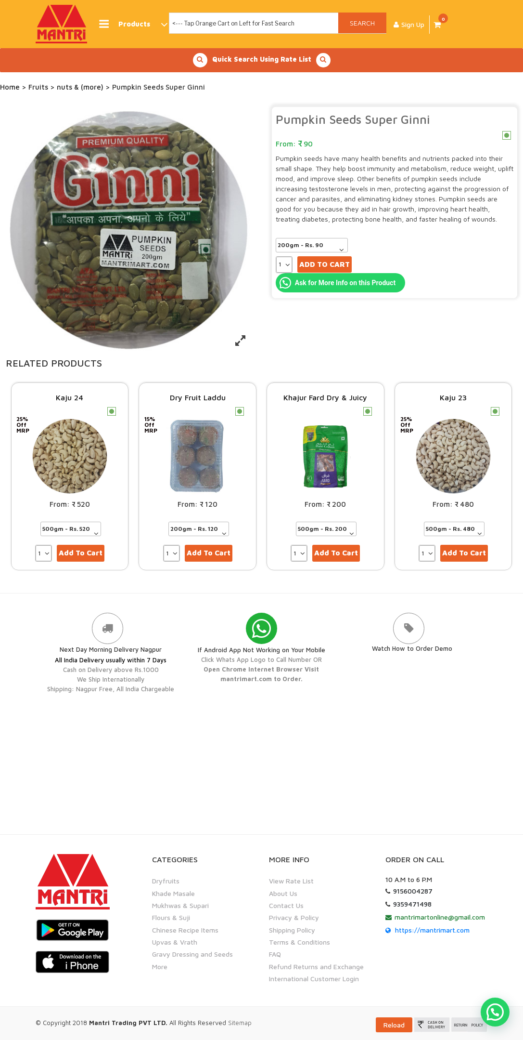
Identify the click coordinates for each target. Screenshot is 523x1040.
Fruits (38, 87)
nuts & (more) (80, 87)
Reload (394, 1024)
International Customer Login (314, 978)
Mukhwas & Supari (180, 905)
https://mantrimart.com (432, 929)
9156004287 (413, 890)
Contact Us (286, 905)
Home (10, 87)
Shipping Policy (292, 929)
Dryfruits (165, 880)
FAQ (275, 954)
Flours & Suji (171, 917)
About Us (283, 893)
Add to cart (324, 264)
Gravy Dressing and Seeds (192, 954)
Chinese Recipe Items (185, 929)
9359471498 (412, 903)
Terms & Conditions (299, 941)
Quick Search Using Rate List (262, 60)
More (159, 966)
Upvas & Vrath (174, 941)
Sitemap (240, 1022)
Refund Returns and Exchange (316, 966)
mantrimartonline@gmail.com (440, 916)
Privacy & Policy (294, 917)
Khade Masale (173, 893)
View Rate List (291, 880)
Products (133, 24)
